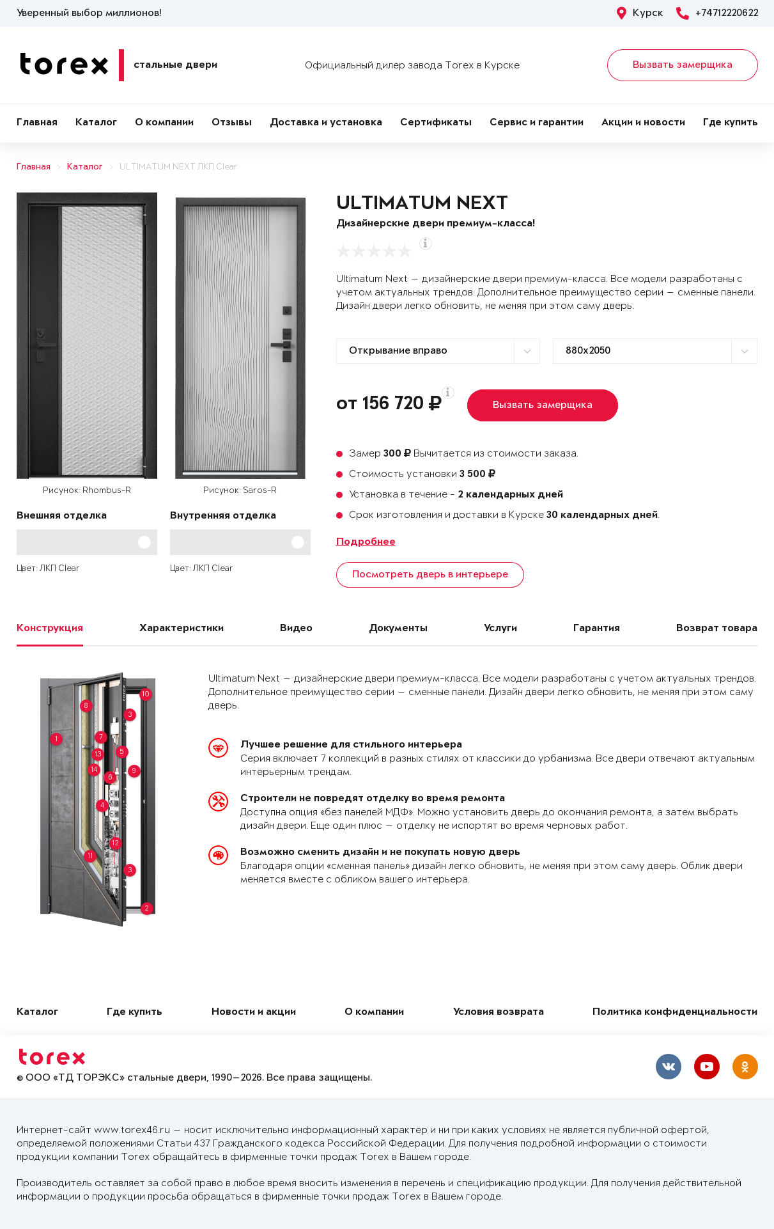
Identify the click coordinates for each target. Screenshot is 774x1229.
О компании (164, 123)
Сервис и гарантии (537, 123)
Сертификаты (436, 123)
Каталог (96, 123)
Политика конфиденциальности (674, 1012)
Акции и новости (643, 123)
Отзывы (232, 123)
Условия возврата (498, 1012)
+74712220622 (717, 13)
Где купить (730, 123)
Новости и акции (254, 1012)
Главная (37, 123)
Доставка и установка (326, 123)
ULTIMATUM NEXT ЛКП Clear (179, 167)
